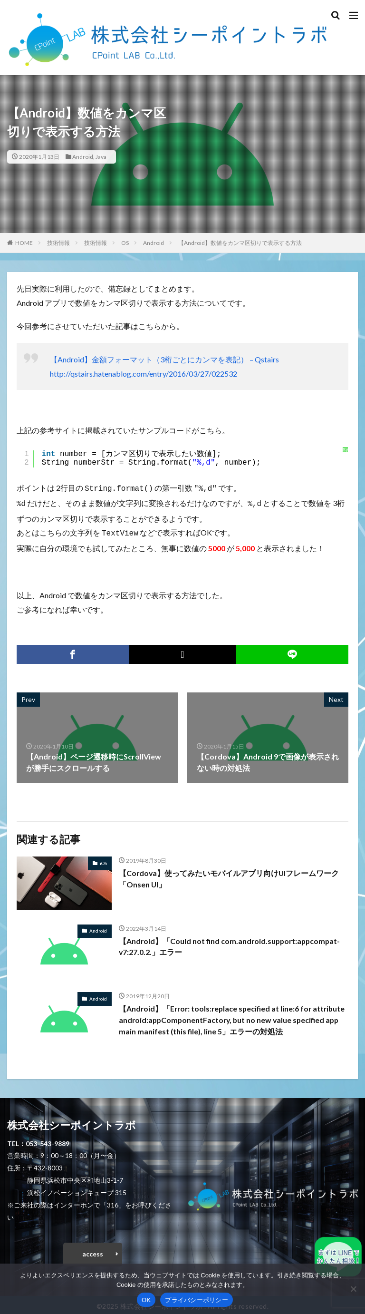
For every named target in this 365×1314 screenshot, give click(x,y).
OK (146, 1300)
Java (101, 156)
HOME (24, 242)
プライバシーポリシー (196, 1300)
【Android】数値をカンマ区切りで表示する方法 (240, 242)
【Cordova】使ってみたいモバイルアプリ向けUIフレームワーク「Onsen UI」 (229, 876)
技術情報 (58, 242)
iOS (103, 860)
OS (125, 242)
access (92, 1251)
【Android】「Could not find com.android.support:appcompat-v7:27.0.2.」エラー (231, 944)
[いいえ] (353, 1289)
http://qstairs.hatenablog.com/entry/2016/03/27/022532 (143, 373)
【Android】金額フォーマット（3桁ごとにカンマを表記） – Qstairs (164, 359)
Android (82, 156)
